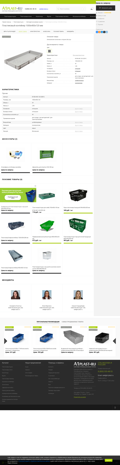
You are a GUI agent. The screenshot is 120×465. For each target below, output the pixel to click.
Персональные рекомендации (48, 322)
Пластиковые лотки (26, 16)
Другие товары (79, 108)
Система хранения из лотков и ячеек (10, 400)
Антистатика (93, 16)
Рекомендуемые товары (31, 375)
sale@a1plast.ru (43, 9)
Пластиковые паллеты (61, 16)
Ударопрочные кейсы (7, 387)
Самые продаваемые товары (72, 322)
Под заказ (99, 24)
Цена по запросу (7, 170)
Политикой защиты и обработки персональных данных (34, 461)
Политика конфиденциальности (56, 387)
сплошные (77, 71)
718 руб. (36, 212)
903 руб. (68, 240)
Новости (50, 381)
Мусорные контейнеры (79, 16)
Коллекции (51, 393)
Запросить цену (105, 8)
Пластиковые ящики (10, 16)
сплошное (77, 68)
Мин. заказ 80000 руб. (54, 378)
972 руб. (36, 240)
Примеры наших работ (54, 390)
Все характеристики (78, 55)
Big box (49, 16)
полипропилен (78, 83)
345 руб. (68, 210)
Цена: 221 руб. (10, 352)
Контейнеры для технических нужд (11, 396)
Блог (49, 384)
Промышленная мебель (8, 390)
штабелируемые (79, 80)
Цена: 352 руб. (38, 352)
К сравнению (100, 21)
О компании (51, 375)
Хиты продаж (28, 372)
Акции (26, 366)
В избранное (100, 18)
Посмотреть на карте (80, 397)
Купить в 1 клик (101, 15)
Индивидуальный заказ (13, 197)
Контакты (50, 366)
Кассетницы (39, 16)
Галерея (50, 369)
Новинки (27, 369)
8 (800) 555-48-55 (105, 371)
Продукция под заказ (53, 372)
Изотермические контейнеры (9, 393)
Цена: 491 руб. (94, 352)
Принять (108, 460)
